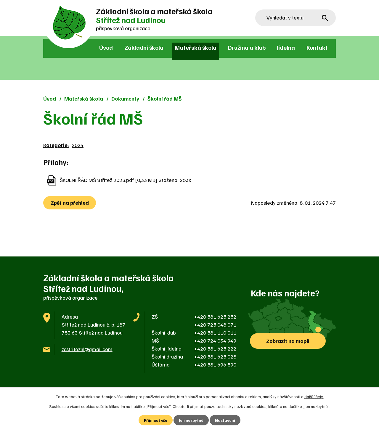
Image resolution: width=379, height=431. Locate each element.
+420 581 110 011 (215, 332)
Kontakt (317, 47)
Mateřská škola (195, 47)
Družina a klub (247, 47)
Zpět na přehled (70, 202)
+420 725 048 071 (215, 324)
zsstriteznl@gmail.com (87, 349)
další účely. (314, 396)
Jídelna (286, 47)
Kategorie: (56, 145)
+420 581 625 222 (215, 348)
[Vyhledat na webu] (295, 17)
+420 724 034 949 (215, 340)
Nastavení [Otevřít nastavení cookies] (225, 420)
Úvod (106, 47)
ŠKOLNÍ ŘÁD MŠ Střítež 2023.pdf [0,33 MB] (108, 179)
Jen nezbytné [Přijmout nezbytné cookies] (191, 420)
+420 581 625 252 (215, 316)
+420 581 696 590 (215, 364)
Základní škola (143, 47)
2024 (77, 145)
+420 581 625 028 (215, 356)
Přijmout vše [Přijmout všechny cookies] (156, 420)
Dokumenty (125, 98)
